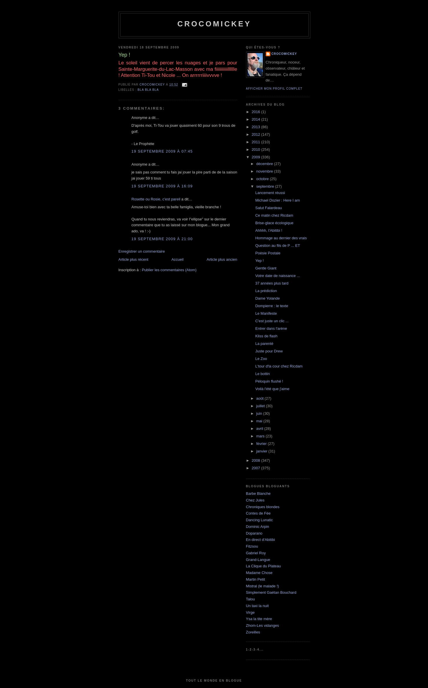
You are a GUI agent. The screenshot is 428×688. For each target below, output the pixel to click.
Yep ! (259, 260)
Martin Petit (255, 579)
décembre (265, 164)
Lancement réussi (270, 193)
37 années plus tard (271, 283)
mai (259, 421)
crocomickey (214, 23)
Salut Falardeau (268, 208)
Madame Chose (259, 573)
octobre (263, 179)
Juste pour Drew (269, 351)
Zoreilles (253, 632)
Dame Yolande (267, 298)
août (260, 398)
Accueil (177, 259)
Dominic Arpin (257, 526)
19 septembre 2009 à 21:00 (162, 239)
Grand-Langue (258, 559)
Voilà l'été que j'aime (272, 389)
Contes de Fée (258, 513)
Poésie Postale (268, 253)
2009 (256, 157)
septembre (265, 186)
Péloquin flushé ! (269, 381)
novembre (265, 171)
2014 (256, 119)
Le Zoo (261, 358)
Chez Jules (255, 500)
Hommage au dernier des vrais (281, 238)
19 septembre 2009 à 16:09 (162, 186)
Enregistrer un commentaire (142, 251)
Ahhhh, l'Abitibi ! (268, 230)
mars (261, 436)
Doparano (254, 533)
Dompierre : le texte (271, 306)
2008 (256, 460)
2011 (256, 142)
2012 (256, 134)
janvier (262, 451)
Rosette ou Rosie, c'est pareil (156, 199)
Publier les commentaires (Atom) (169, 270)
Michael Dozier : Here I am (277, 200)
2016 (256, 112)
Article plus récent (133, 259)
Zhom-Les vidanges (262, 625)
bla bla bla (148, 89)
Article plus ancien (222, 259)
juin (259, 413)
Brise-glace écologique (274, 223)
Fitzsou (252, 546)
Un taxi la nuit (257, 606)
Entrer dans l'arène (271, 328)
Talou (250, 599)
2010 (256, 149)
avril (260, 428)
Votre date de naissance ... (277, 276)
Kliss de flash (266, 336)
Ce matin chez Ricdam (274, 215)
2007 (256, 468)
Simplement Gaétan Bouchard (271, 592)
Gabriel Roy (256, 553)
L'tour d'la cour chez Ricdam (279, 366)
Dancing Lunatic (259, 520)
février (262, 443)
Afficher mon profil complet (274, 88)
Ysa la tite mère (259, 619)
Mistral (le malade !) (262, 586)
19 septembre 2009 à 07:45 (162, 151)
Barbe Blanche (258, 493)
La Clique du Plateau (263, 566)
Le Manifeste (266, 313)
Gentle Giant (265, 268)
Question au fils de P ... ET (277, 245)
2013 (256, 127)
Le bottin (262, 374)
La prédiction (266, 291)
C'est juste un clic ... (272, 321)
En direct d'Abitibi (260, 539)
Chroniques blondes (263, 507)
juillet (261, 406)
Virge (250, 612)
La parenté (264, 343)
